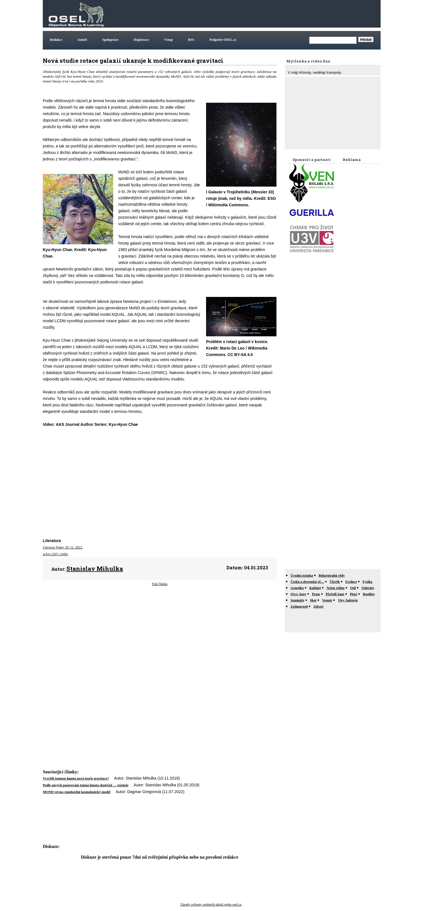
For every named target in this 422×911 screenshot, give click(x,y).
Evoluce (351, 582)
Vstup (168, 40)
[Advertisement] (277, 13)
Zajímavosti (299, 606)
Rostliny (369, 594)
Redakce (56, 40)
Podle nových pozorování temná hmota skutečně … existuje (85, 785)
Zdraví (318, 606)
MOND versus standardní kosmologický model (76, 792)
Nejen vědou (336, 588)
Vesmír (327, 600)
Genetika (297, 588)
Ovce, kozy (298, 594)
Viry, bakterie (348, 600)
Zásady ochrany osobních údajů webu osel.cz (211, 904)
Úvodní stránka (302, 576)
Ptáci (353, 594)
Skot (313, 600)
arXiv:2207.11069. (55, 554)
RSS (191, 40)
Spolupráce (110, 40)
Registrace (141, 40)
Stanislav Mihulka (94, 568)
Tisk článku (160, 584)
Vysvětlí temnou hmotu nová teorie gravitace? (76, 778)
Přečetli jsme (335, 594)
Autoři (82, 40)
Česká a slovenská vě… (307, 582)
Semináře (297, 600)
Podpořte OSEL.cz (222, 40)
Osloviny (367, 588)
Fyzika (367, 582)
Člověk (335, 582)
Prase (316, 594)
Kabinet (315, 588)
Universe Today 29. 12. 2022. (63, 547)
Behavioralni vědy (332, 576)
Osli (353, 588)
